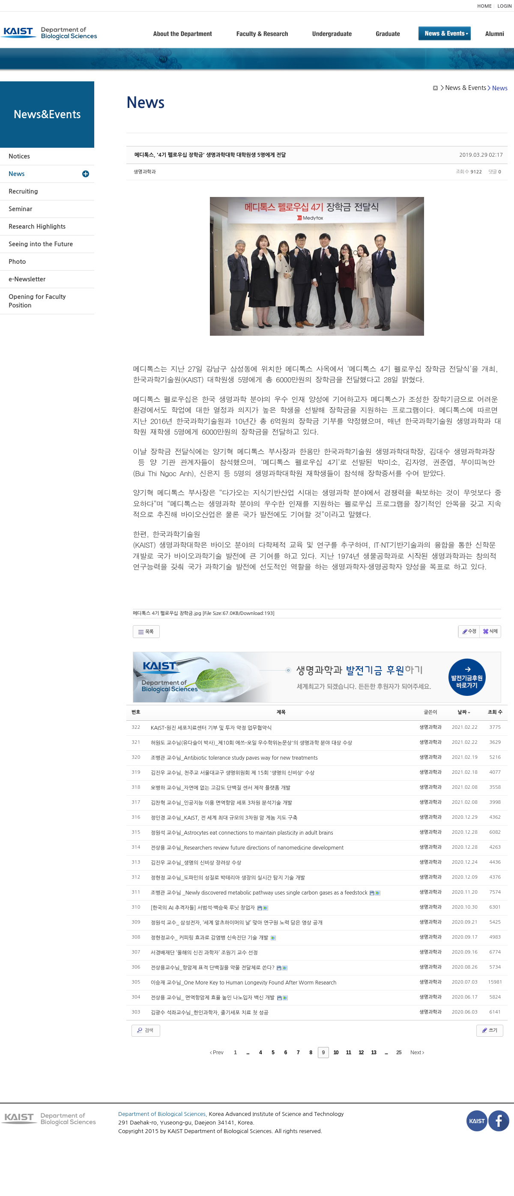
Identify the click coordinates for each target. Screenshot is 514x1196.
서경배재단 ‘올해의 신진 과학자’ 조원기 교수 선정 (204, 952)
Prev (217, 1053)
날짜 (464, 712)
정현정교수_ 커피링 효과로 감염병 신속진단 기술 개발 (210, 937)
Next (417, 1053)
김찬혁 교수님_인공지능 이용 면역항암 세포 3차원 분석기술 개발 (222, 802)
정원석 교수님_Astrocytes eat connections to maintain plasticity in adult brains (242, 832)
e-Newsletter (27, 279)
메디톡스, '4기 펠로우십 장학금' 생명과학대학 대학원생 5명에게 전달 (210, 155)
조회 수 (495, 712)
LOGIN (505, 6)
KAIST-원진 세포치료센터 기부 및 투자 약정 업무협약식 (211, 728)
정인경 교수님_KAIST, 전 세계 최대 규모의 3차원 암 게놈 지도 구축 (224, 817)
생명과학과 (145, 172)
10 (335, 1053)
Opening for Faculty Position (37, 301)
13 (373, 1053)
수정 (468, 631)
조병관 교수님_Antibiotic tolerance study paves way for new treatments (234, 758)
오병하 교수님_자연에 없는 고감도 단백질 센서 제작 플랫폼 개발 (221, 787)
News (16, 174)
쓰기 (489, 1030)
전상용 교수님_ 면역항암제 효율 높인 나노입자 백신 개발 (213, 997)
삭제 (489, 631)
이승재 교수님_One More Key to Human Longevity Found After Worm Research (244, 982)
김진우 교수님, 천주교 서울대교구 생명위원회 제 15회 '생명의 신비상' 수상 (233, 772)
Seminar (20, 209)
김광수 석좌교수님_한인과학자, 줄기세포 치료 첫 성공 (210, 1012)
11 (348, 1053)
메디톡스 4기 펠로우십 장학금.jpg (204, 613)
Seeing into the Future (41, 244)
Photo (17, 262)
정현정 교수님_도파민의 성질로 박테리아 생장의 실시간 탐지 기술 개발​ (228, 877)
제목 (281, 712)
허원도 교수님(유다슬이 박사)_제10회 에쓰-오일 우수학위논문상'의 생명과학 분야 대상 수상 (252, 743)
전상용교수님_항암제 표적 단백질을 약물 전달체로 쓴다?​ (213, 967)
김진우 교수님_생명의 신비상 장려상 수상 (196, 862)
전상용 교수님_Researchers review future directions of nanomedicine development (247, 847)
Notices (19, 156)
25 (398, 1053)
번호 (135, 712)
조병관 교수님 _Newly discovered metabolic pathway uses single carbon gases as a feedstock (260, 892)
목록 (145, 632)
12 (361, 1053)
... (247, 1053)
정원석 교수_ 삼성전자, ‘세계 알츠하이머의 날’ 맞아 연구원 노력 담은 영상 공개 (237, 922)
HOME (484, 6)
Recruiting (23, 191)
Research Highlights (37, 227)
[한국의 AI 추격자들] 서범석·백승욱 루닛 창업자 (204, 907)
